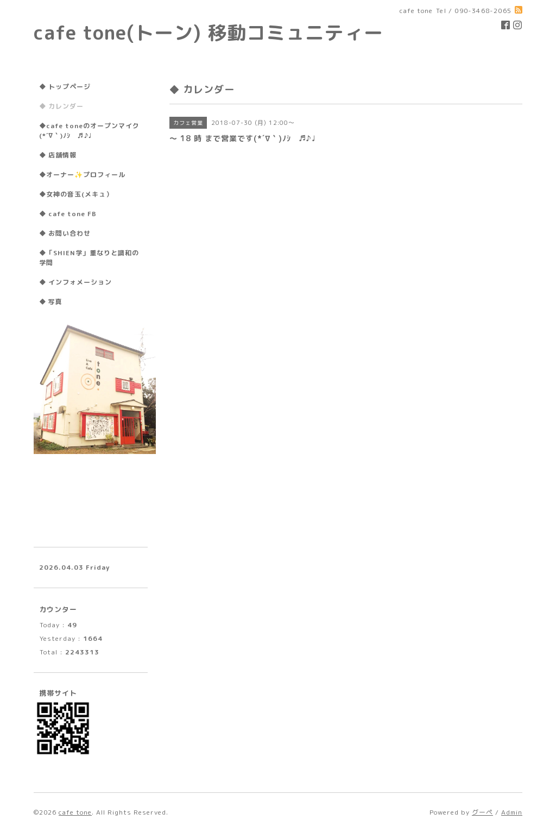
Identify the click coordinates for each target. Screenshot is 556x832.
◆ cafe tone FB (68, 213)
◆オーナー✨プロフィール (82, 174)
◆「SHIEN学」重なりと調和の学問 (89, 257)
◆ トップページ (65, 86)
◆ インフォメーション (75, 282)
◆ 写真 (50, 301)
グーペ (482, 812)
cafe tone (75, 812)
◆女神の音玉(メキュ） (76, 194)
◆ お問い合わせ (65, 233)
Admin (511, 812)
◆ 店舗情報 (58, 155)
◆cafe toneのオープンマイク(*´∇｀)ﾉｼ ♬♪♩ (89, 130)
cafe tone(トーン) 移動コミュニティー (208, 32)
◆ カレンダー (61, 106)
